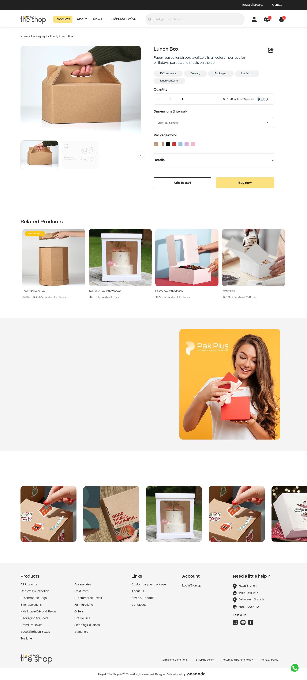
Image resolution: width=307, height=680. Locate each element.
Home (24, 36)
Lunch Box (66, 36)
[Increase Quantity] (182, 99)
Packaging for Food (44, 36)
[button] (281, 19)
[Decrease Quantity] (158, 99)
